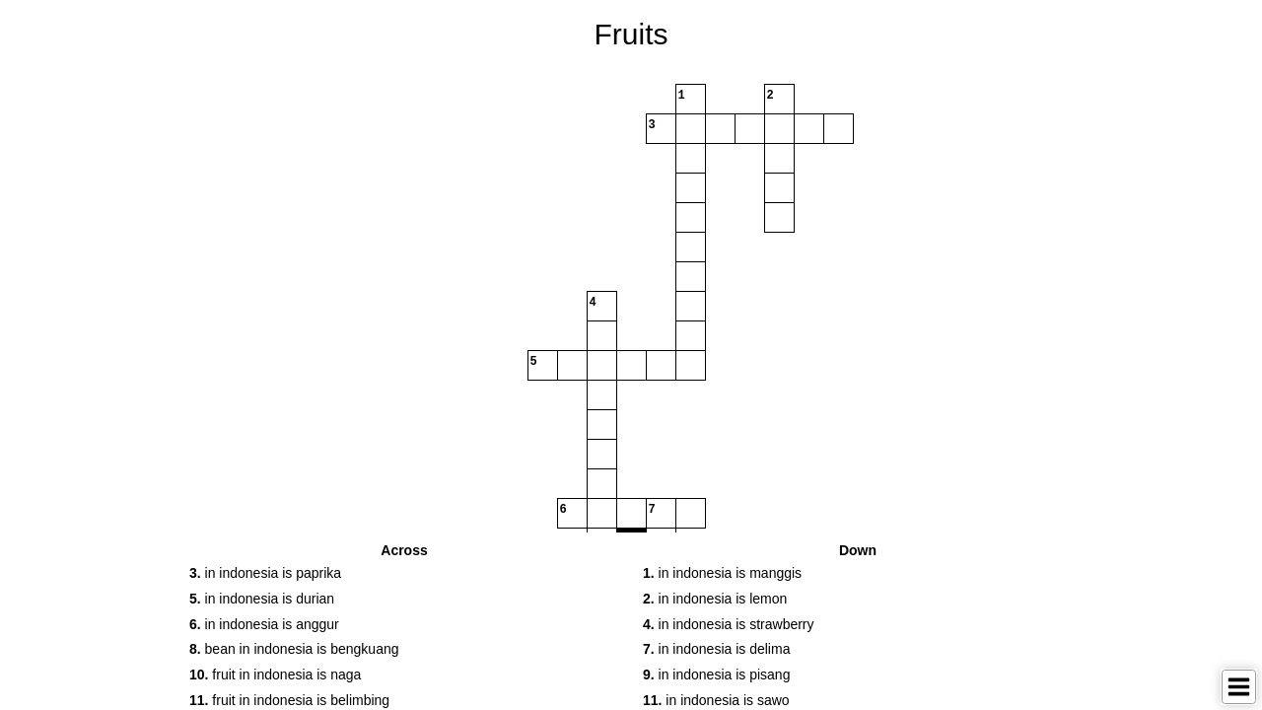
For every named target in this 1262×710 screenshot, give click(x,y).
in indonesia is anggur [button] (264, 624)
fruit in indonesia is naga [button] (275, 674)
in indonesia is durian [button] (261, 598)
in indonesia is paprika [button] (265, 573)
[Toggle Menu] (1239, 687)
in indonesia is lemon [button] (715, 598)
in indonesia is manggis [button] (722, 573)
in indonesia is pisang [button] (716, 674)
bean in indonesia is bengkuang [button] (294, 649)
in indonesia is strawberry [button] (728, 624)
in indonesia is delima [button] (716, 649)
